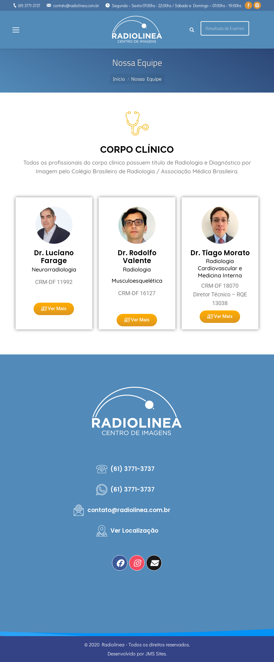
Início (119, 78)
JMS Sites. (156, 653)
